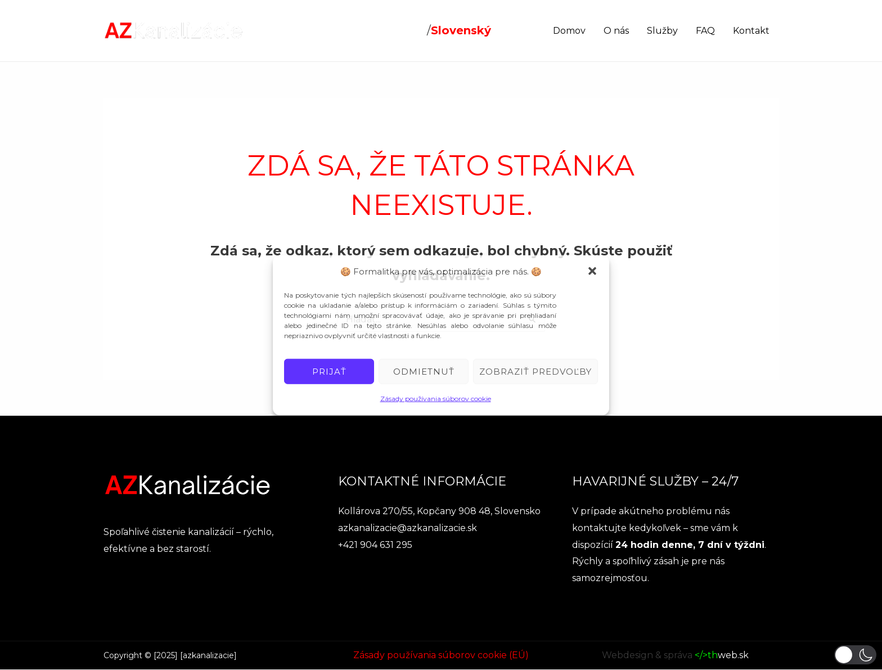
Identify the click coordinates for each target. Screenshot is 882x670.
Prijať (329, 371)
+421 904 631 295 (375, 544)
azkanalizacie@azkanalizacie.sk (407, 528)
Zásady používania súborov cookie (435, 398)
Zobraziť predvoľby (535, 371)
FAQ (705, 30)
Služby (662, 30)
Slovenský (461, 30)
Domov (569, 30)
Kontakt (751, 30)
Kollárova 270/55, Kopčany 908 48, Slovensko (439, 511)
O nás (616, 30)
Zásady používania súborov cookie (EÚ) (441, 655)
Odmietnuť (423, 371)
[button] (592, 271)
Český (407, 30)
